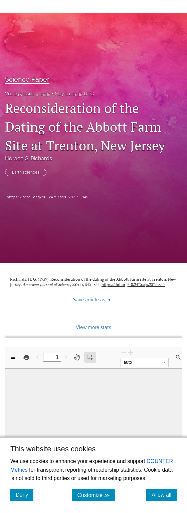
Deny (24, 495)
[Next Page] (66, 357)
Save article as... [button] (92, 299)
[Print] (26, 357)
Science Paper (27, 79)
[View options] (13, 357)
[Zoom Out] (124, 352)
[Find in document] (178, 357)
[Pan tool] (77, 357)
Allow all (164, 495)
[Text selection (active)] (90, 357)
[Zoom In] (131, 352)
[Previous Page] (37, 357)
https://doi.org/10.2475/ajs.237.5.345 (47, 197)
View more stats (93, 327)
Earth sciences (25, 172)
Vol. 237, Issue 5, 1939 (27, 93)
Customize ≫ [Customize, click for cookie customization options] (96, 495)
